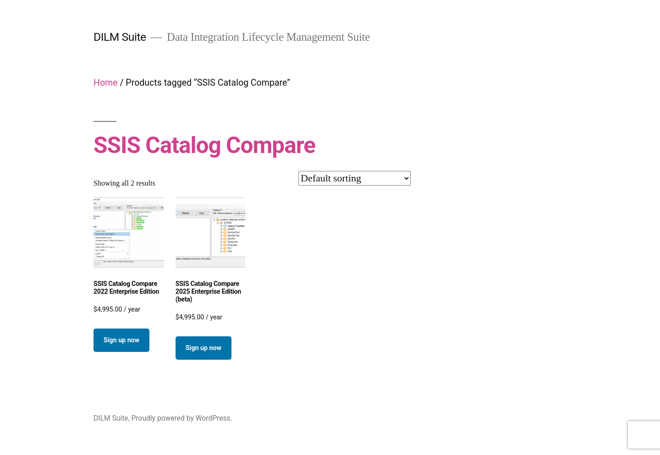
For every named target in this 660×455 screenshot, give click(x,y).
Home (106, 82)
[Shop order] (354, 178)
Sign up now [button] (121, 340)
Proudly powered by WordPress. (181, 418)
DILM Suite (120, 37)
